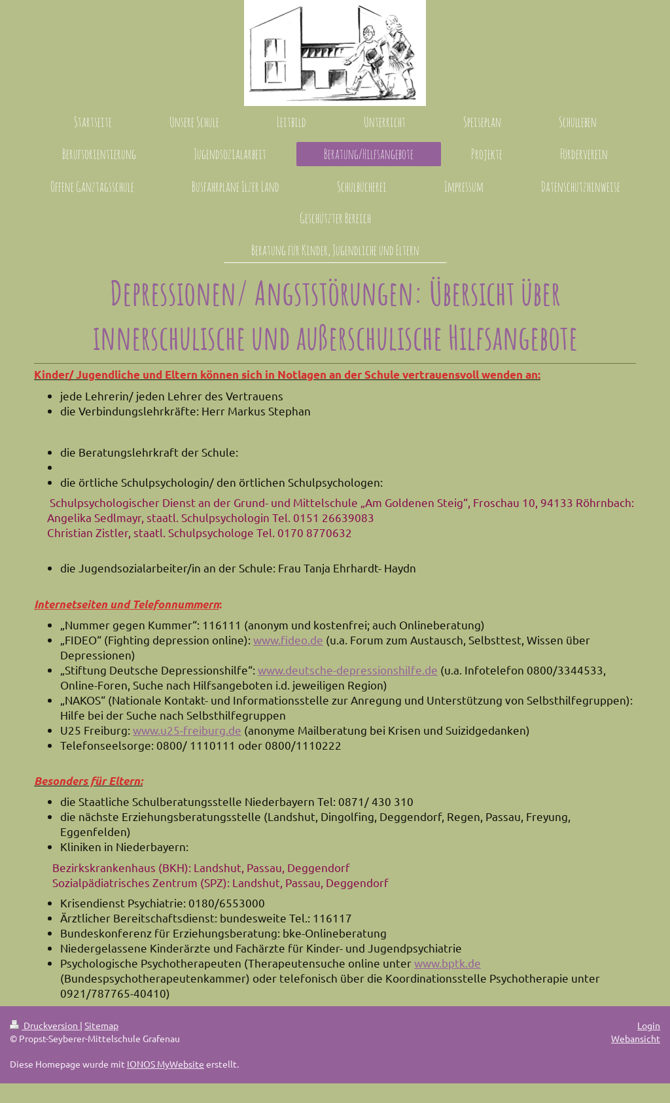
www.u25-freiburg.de (187, 730)
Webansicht (635, 1038)
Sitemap (101, 1025)
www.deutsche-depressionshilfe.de (348, 669)
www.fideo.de (288, 639)
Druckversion (45, 1025)
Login (648, 1025)
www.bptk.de (447, 963)
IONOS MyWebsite (165, 1064)
